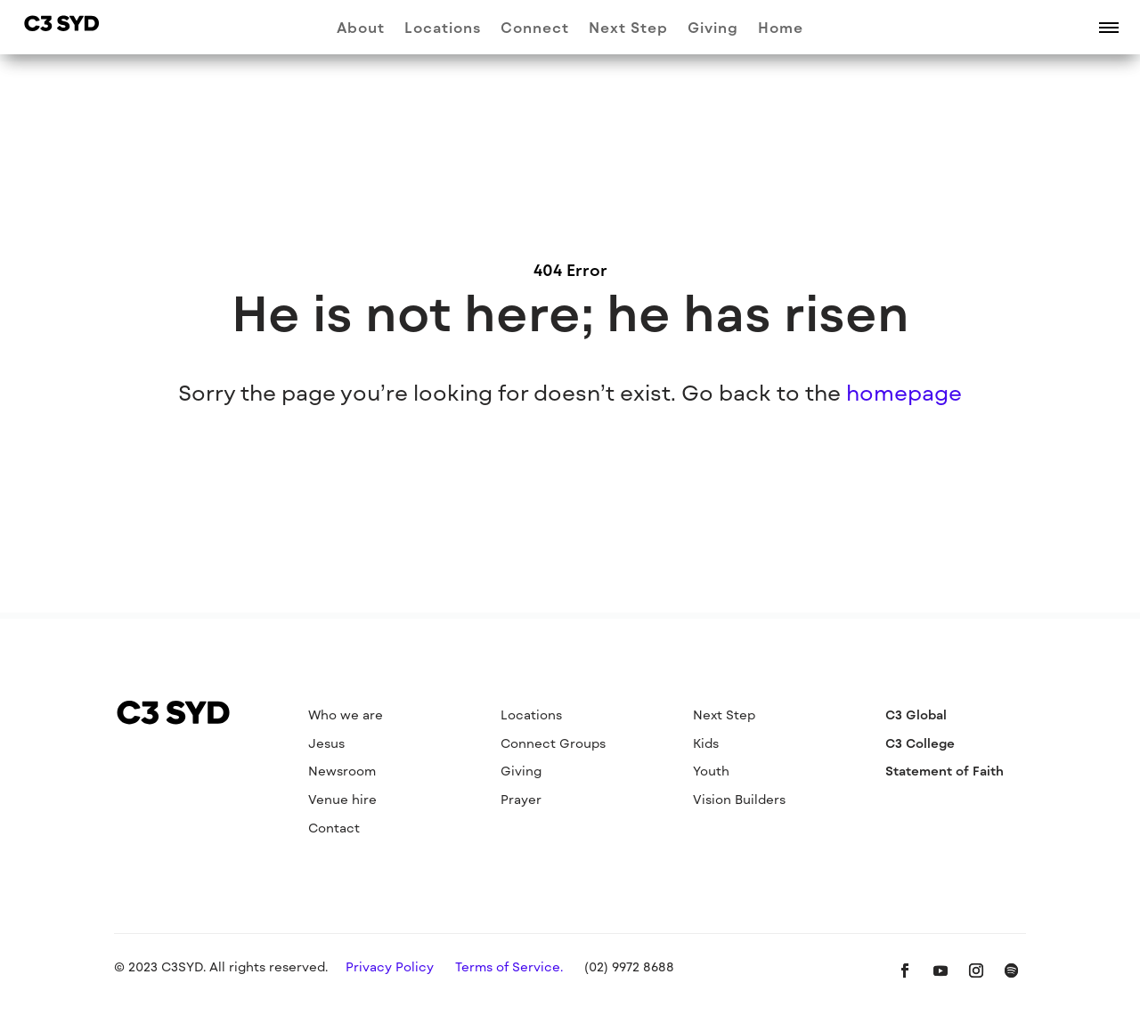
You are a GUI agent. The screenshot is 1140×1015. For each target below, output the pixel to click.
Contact (334, 827)
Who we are (345, 714)
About (361, 28)
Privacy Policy (389, 966)
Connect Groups (553, 743)
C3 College (920, 743)
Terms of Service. (509, 966)
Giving (713, 28)
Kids (706, 743)
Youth (711, 770)
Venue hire (342, 799)
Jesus (326, 743)
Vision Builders (739, 799)
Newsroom (342, 770)
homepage (904, 392)
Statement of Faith (944, 770)
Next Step (628, 28)
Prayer (521, 799)
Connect (535, 28)
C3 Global (916, 714)
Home (780, 28)
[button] (1109, 26)
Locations (442, 28)
